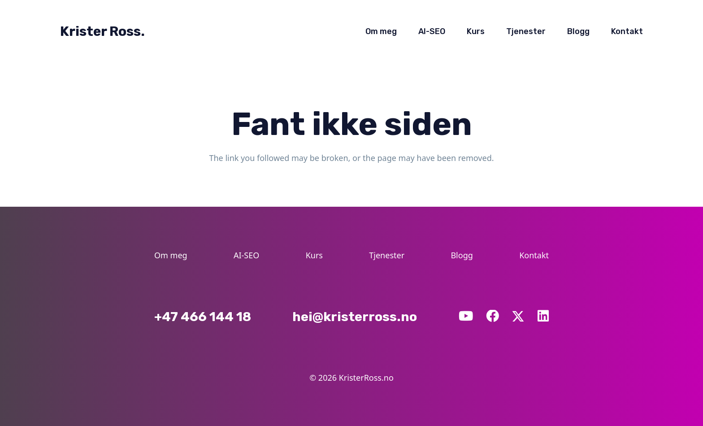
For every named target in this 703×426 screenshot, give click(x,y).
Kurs (314, 255)
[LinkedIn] (543, 316)
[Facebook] (492, 316)
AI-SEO (246, 255)
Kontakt (534, 255)
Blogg (462, 255)
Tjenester (386, 255)
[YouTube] (466, 316)
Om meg (170, 255)
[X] (518, 316)
